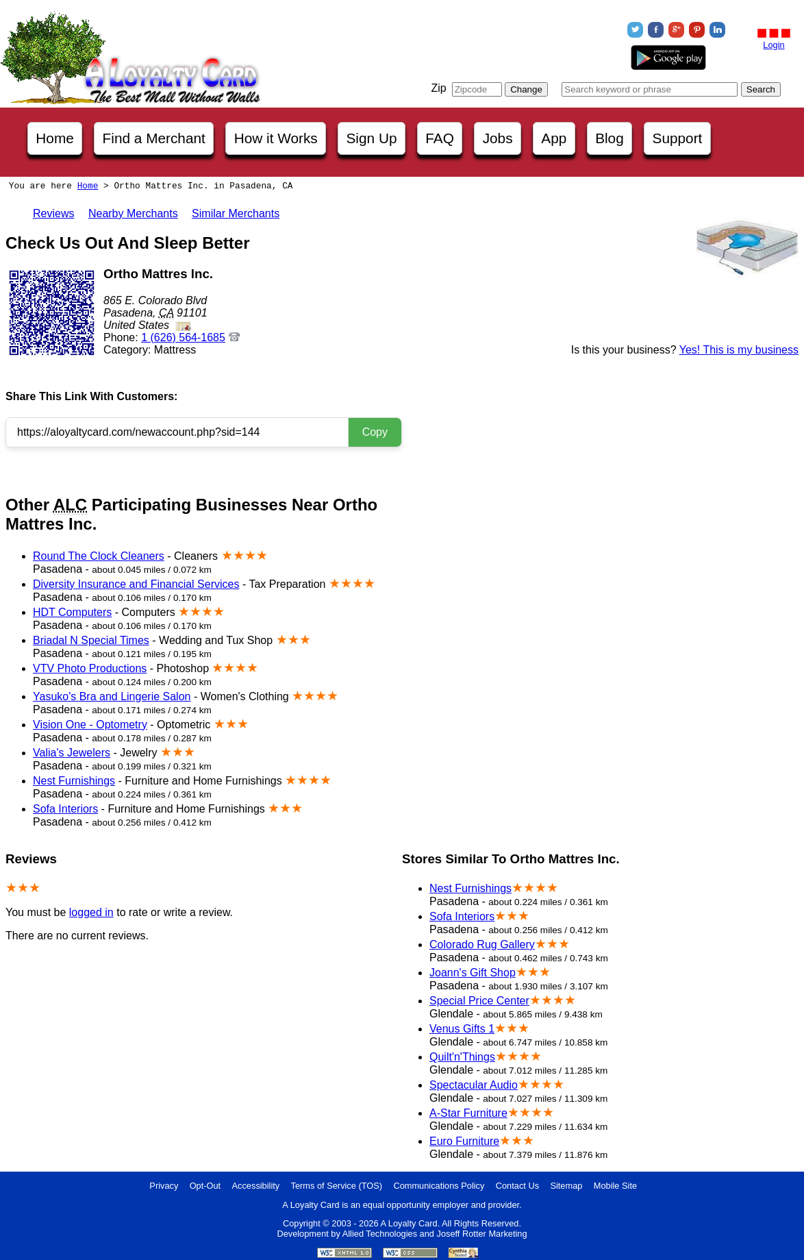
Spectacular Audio (473, 1085)
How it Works (276, 138)
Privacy (163, 1186)
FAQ (439, 138)
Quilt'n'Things (462, 1057)
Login (773, 45)
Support (678, 138)
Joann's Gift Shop (472, 972)
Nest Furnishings (74, 781)
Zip (438, 88)
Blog (609, 138)
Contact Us (517, 1186)
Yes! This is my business (739, 350)
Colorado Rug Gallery (482, 944)
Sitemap (566, 1186)
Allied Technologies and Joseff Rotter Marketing (434, 1233)
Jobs (498, 138)
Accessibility (256, 1186)
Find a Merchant (154, 138)
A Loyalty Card (408, 1223)
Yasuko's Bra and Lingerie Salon (111, 696)
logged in (91, 912)
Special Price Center (479, 1000)
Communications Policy (438, 1186)
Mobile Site (615, 1186)
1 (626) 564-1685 (183, 337)
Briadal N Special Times (91, 640)
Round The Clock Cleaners (98, 556)
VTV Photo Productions (90, 668)
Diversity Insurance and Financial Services (136, 584)
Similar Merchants (235, 213)
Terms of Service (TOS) (336, 1186)
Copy (375, 432)
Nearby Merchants (133, 213)
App (553, 138)
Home (54, 138)
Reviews (53, 213)
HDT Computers (72, 612)
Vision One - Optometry (90, 724)
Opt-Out (205, 1186)
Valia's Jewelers (71, 752)
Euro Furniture (464, 1141)
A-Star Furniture (468, 1113)
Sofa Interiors (65, 809)
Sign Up (372, 138)
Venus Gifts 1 (461, 1029)
